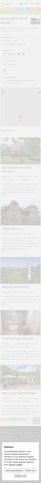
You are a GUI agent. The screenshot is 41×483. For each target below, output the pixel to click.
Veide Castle (11, 228)
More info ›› (12, 195)
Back (5, 419)
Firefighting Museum (17, 338)
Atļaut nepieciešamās (14, 470)
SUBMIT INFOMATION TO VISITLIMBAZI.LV (8, 431)
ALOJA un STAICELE (21, 13)
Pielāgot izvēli (20, 476)
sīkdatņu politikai (15, 465)
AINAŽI (7, 9)
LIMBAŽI (34, 9)
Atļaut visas (30, 470)
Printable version (18, 419)
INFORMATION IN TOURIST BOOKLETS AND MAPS (9, 439)
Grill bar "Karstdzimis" (19, 393)
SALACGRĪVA (20, 9)
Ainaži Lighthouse (15, 287)
